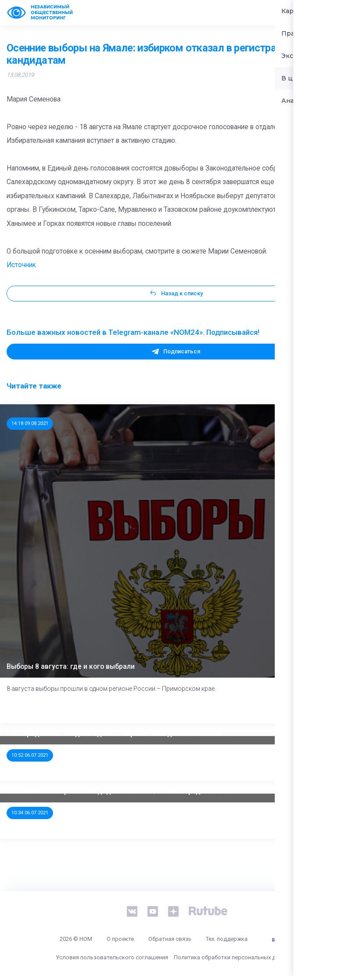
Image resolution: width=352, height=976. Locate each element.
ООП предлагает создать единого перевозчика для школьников (115, 734)
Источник (21, 265)
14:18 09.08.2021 (29, 423)
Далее (325, 708)
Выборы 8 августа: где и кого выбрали (71, 667)
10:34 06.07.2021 (29, 812)
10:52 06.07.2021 (29, 755)
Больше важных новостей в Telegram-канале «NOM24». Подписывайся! (133, 332)
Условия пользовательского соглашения (112, 957)
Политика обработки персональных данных (233, 957)
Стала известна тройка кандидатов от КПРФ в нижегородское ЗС (117, 791)
